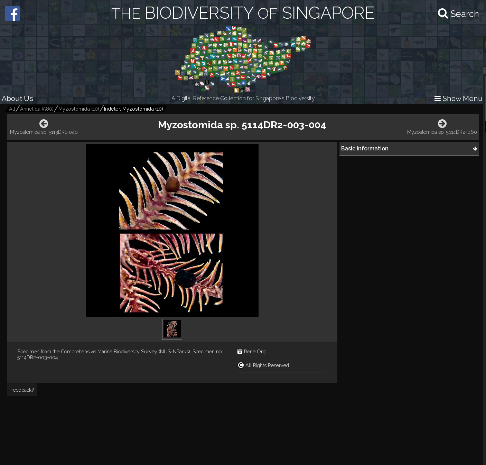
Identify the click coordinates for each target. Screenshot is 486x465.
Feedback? (22, 390)
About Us (17, 98)
